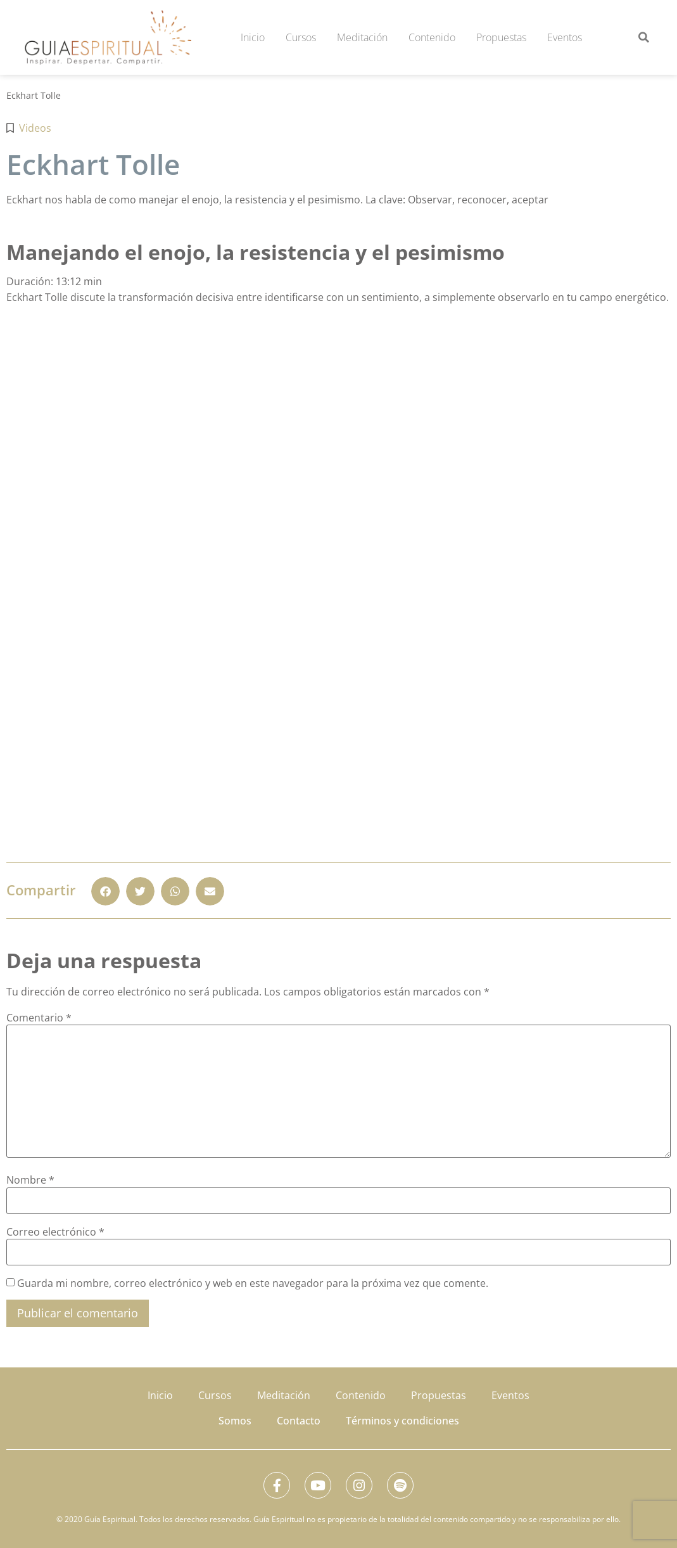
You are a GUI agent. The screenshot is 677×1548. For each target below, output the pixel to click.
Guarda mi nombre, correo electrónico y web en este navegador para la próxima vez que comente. (252, 1283)
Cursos (301, 37)
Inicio (253, 37)
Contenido (431, 37)
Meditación (362, 37)
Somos (234, 1420)
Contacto (298, 1420)
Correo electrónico (55, 1232)
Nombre (30, 1180)
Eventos (564, 37)
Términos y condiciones (402, 1420)
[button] (644, 37)
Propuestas (501, 37)
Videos (35, 128)
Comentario (39, 1018)
